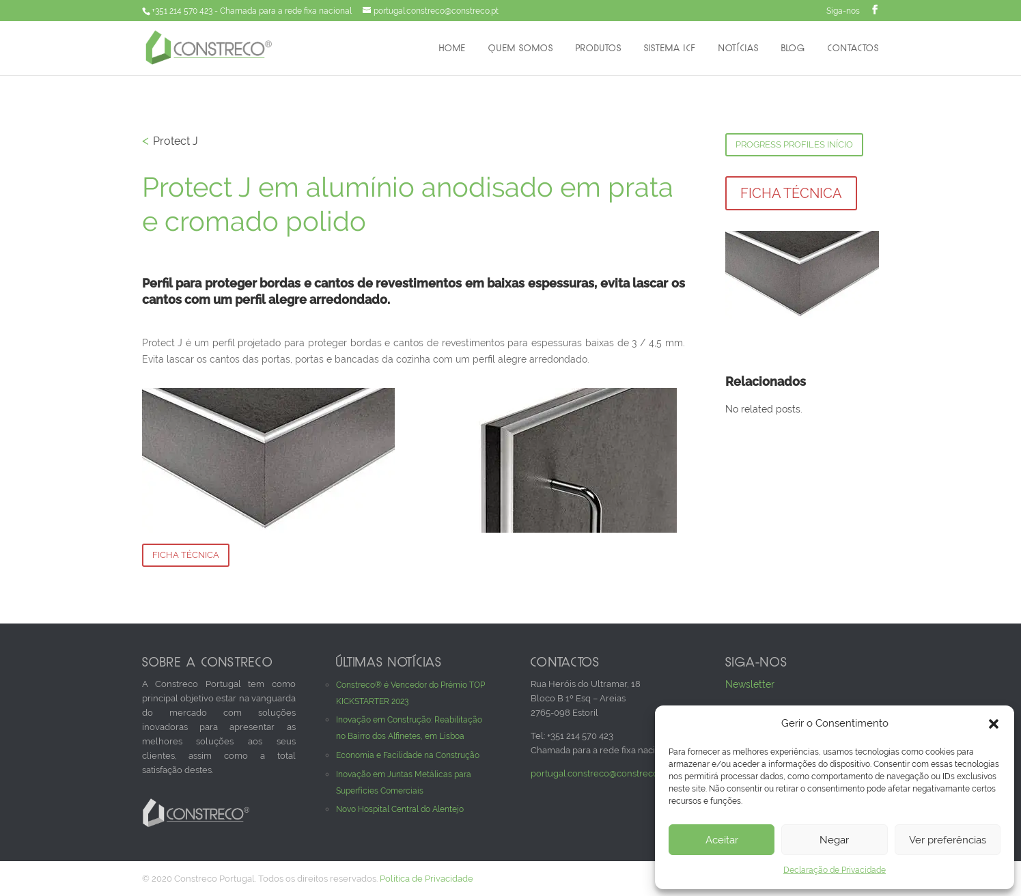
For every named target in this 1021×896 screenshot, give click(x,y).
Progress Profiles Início (794, 144)
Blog (793, 49)
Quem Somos (520, 49)
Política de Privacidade (426, 878)
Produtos (598, 49)
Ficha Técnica (185, 555)
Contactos (853, 49)
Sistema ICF (669, 49)
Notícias (738, 49)
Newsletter (749, 684)
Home (452, 49)
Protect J (175, 141)
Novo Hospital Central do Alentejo (400, 809)
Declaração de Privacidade (834, 870)
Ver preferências (947, 840)
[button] (994, 724)
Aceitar (721, 840)
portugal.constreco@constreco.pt (599, 773)
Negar (834, 840)
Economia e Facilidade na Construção (407, 755)
